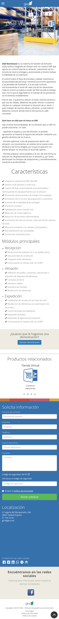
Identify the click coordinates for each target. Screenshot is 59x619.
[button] (29, 474)
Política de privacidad (29, 613)
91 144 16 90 (8, 517)
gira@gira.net (8, 520)
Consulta (6, 453)
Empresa (6, 422)
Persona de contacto (11, 412)
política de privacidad (23, 491)
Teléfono (6, 432)
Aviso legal (29, 611)
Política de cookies (29, 616)
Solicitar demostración (29, 342)
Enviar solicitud (29, 497)
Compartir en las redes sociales (15, 558)
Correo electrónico (10, 442)
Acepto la (17, 491)
